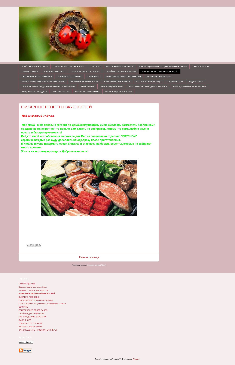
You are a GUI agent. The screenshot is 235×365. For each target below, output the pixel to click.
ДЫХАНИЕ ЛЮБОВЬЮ (54, 71)
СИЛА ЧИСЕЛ (94, 76)
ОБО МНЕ (95, 66)
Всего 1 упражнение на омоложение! (190, 86)
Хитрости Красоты (61, 91)
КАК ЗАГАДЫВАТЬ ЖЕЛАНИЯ (119, 66)
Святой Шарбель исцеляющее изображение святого (163, 66)
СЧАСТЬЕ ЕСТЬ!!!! (201, 66)
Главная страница (30, 71)
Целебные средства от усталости (121, 71)
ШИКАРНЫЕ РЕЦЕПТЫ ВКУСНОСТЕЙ (159, 71)
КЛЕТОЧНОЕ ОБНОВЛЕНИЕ (117, 81)
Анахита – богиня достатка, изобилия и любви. (43, 81)
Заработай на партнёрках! (30, 327)
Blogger (136, 359)
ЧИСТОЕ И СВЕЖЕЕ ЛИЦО (148, 81)
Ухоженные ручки (175, 81)
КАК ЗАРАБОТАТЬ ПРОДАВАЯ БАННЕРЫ (148, 86)
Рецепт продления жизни (111, 86)
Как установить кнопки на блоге (33, 287)
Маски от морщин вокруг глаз (118, 91)
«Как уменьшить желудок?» (34, 91)
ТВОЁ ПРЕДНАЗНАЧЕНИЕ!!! (35, 66)
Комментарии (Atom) (96, 265)
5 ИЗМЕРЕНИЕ (87, 86)
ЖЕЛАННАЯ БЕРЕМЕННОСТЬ (84, 81)
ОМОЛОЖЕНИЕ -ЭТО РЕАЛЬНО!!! (69, 66)
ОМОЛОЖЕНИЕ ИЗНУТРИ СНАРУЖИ (123, 76)
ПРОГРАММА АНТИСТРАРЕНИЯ (37, 76)
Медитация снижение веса (87, 91)
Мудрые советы (196, 81)
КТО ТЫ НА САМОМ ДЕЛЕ (159, 76)
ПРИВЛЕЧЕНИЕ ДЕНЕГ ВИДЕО (85, 71)
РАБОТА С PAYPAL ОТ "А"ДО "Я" (33, 290)
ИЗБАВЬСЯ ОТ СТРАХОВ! (70, 76)
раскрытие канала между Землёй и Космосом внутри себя (48, 86)
